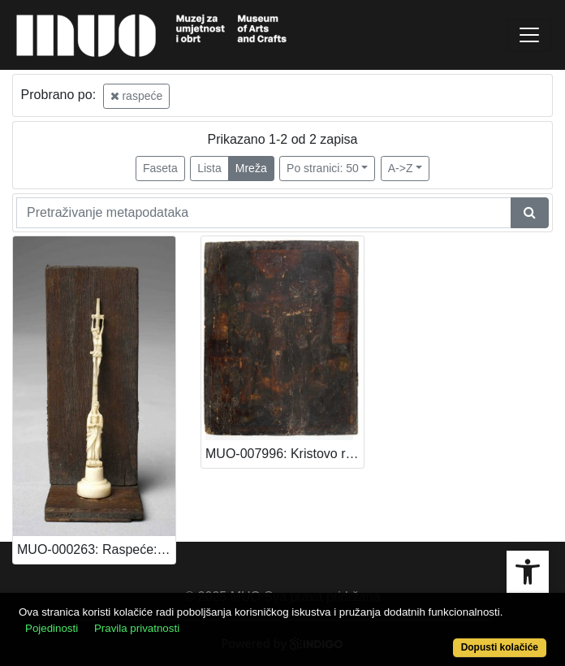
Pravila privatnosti (136, 628)
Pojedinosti (51, 628)
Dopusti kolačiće (499, 647)
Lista (209, 168)
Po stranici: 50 (323, 168)
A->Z (400, 168)
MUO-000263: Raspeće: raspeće (96, 549)
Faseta (160, 168)
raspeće (136, 95)
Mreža (251, 168)
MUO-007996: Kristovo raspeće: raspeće (284, 454)
